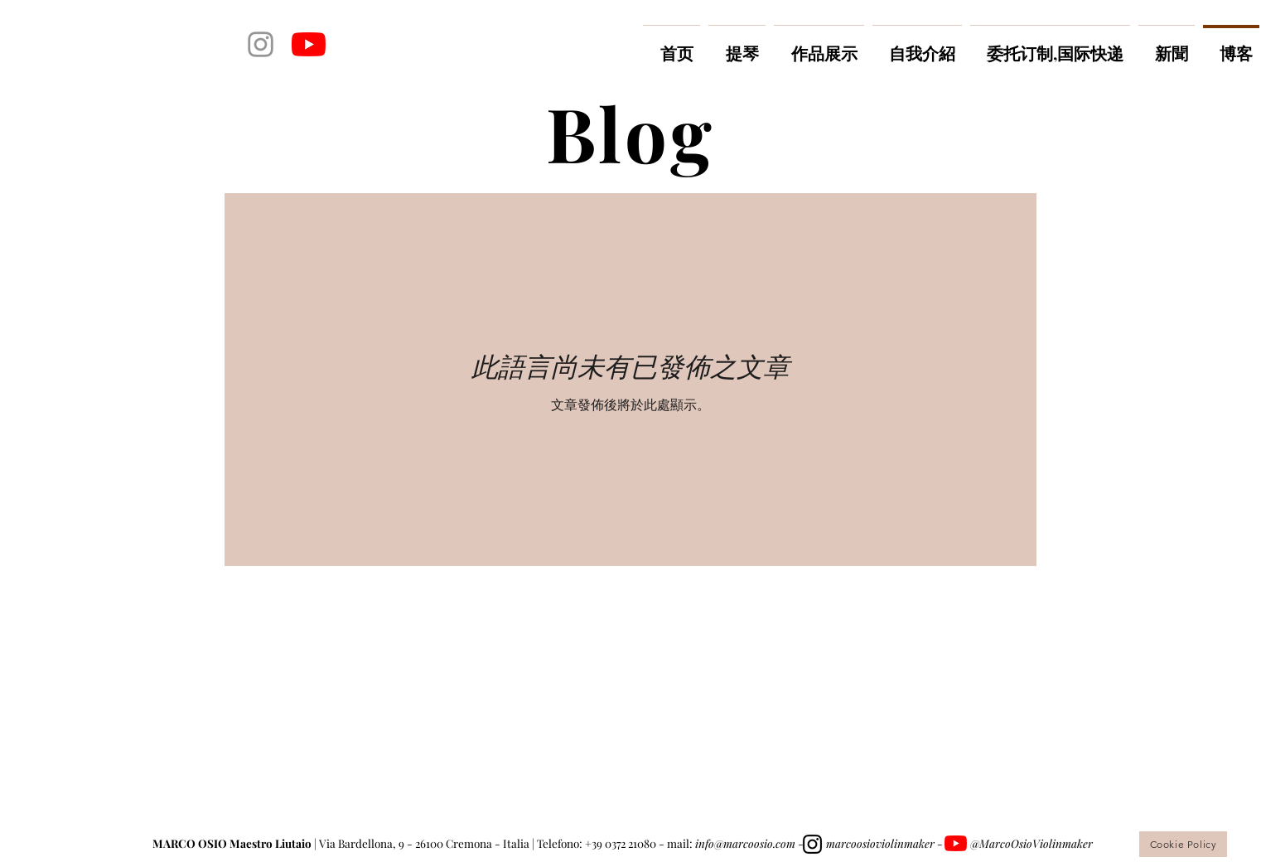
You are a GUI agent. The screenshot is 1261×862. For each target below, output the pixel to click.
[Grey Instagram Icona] (261, 44)
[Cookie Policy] (1183, 844)
